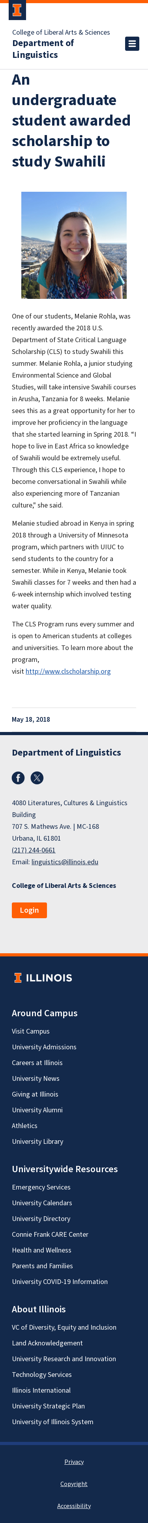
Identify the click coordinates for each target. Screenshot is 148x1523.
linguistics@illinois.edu (65, 862)
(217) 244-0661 (34, 850)
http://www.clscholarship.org (68, 671)
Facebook (18, 778)
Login (29, 910)
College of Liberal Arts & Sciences (61, 32)
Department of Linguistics (43, 49)
